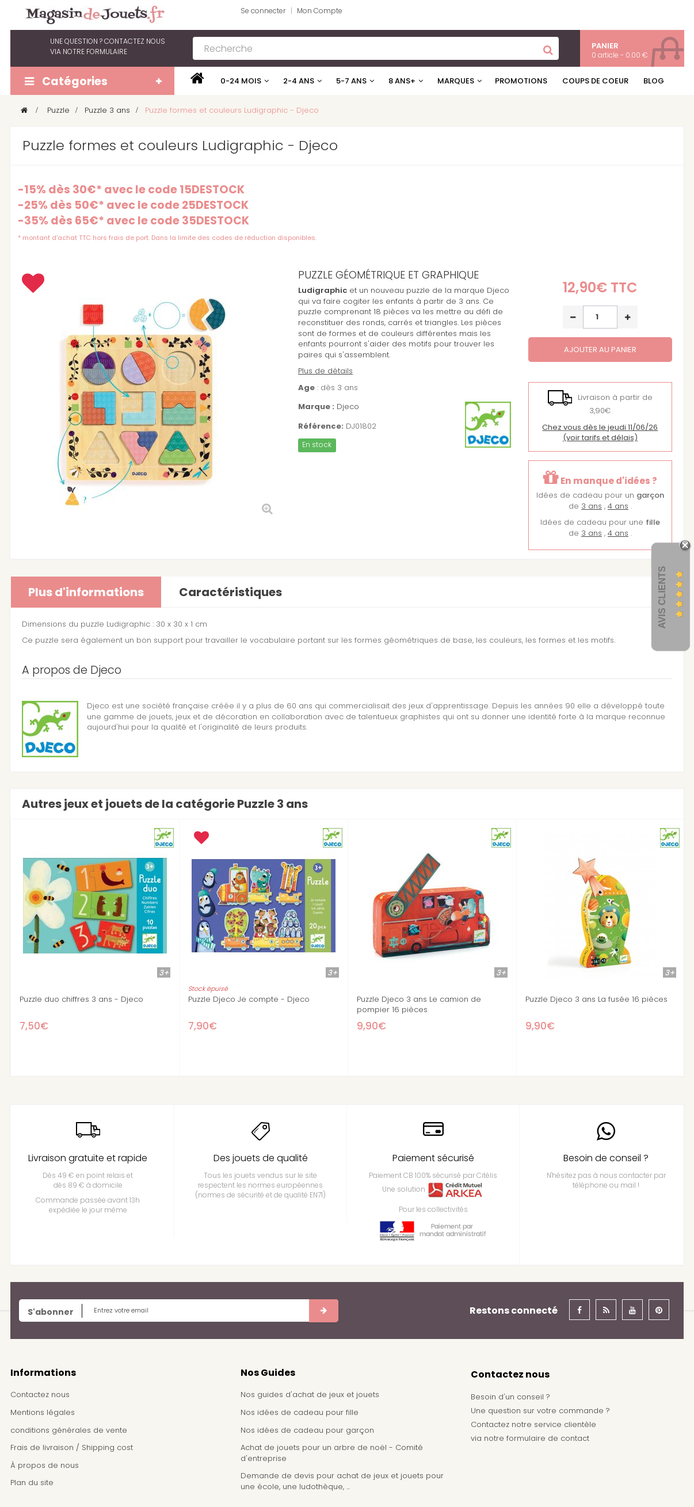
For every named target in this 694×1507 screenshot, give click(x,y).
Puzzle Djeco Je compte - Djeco (249, 999)
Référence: (321, 426)
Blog (653, 80)
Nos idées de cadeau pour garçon (307, 1430)
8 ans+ (401, 80)
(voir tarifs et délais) (600, 433)
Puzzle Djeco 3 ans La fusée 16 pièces (596, 999)
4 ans (618, 506)
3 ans (591, 506)
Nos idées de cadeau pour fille (300, 1412)
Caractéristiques (230, 592)
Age (306, 388)
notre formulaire (95, 51)
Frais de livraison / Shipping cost (71, 1447)
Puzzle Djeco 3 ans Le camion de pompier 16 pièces (419, 1004)
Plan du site (32, 1482)
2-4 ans (298, 80)
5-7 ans (351, 80)
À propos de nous (44, 1465)
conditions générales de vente (68, 1430)
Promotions (521, 80)
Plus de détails (325, 370)
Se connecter (263, 11)
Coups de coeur (595, 80)
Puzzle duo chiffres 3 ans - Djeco (81, 999)
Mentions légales (42, 1412)
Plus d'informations (86, 592)
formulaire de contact (547, 1438)
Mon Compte (319, 11)
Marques (455, 80)
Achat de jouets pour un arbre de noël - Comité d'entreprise (332, 1453)
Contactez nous (40, 1394)
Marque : (316, 407)
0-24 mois (240, 80)
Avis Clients (662, 597)
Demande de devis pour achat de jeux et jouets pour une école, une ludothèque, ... (342, 1481)
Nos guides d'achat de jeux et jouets (310, 1394)
